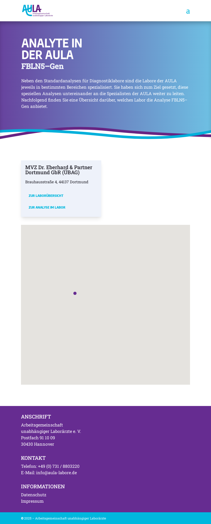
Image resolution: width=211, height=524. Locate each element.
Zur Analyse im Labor (47, 207)
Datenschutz (33, 494)
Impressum (32, 501)
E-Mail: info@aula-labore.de (49, 472)
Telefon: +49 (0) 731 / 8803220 (50, 466)
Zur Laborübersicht (46, 195)
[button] (75, 293)
